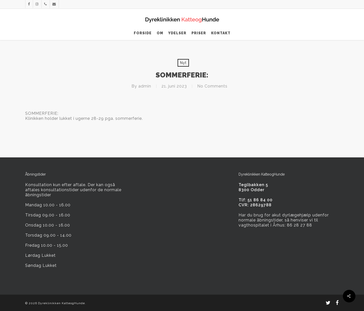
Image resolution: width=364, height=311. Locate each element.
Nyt (183, 63)
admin (144, 86)
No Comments (212, 86)
